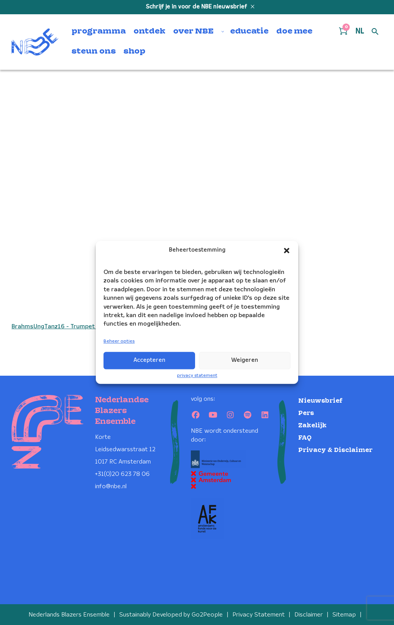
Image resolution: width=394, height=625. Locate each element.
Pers (306, 413)
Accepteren (149, 360)
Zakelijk (312, 425)
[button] (286, 250)
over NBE (193, 31)
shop (134, 51)
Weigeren (244, 360)
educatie (249, 31)
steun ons (94, 51)
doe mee (294, 31)
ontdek (149, 31)
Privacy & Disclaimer (335, 450)
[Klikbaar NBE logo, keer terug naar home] (35, 42)
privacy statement (197, 375)
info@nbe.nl (111, 486)
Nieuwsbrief (320, 401)
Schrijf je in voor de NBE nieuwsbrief (197, 7)
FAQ (305, 438)
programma (99, 31)
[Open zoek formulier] (375, 32)
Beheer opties (119, 341)
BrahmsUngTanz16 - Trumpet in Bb (61, 326)
